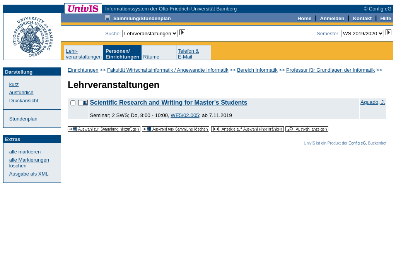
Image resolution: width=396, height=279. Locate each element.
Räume (151, 57)
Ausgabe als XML (29, 174)
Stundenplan (23, 119)
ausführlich (21, 92)
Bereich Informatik (257, 70)
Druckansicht (23, 100)
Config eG (357, 143)
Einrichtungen (83, 70)
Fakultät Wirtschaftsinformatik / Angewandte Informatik (168, 70)
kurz (14, 84)
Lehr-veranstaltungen (84, 54)
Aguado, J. (372, 102)
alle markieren (25, 152)
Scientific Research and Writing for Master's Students (168, 102)
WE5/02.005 (185, 115)
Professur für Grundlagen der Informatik (330, 70)
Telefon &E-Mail (188, 54)
